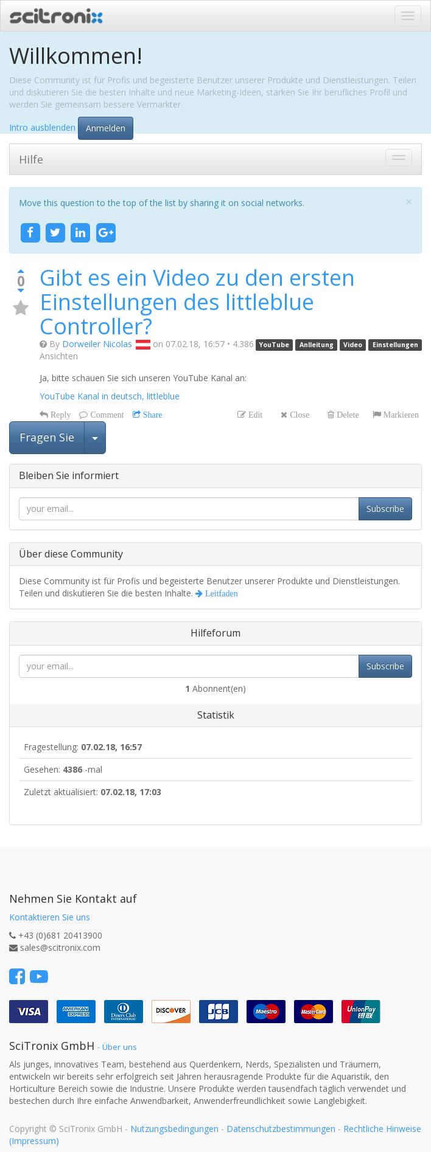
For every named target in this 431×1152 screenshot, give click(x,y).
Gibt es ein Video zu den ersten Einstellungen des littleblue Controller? (197, 301)
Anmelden (105, 128)
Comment (106, 414)
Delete (346, 414)
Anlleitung (317, 344)
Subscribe (385, 508)
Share (152, 414)
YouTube (274, 344)
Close (298, 414)
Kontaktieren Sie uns (49, 917)
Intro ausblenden (42, 127)
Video (352, 344)
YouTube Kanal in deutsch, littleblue (110, 396)
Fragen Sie (46, 437)
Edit (254, 414)
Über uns (119, 1046)
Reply (59, 414)
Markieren (400, 414)
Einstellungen (395, 344)
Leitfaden (220, 593)
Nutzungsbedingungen (174, 1128)
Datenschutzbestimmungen (280, 1128)
